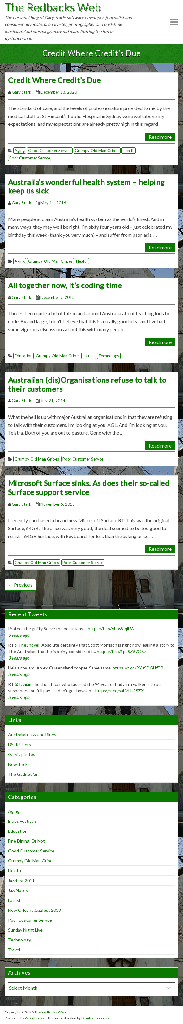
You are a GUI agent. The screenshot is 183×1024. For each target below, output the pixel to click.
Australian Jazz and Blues (32, 734)
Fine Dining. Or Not (26, 840)
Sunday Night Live (25, 930)
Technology (108, 355)
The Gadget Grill (24, 774)
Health (128, 150)
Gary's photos (21, 754)
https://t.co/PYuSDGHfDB (138, 667)
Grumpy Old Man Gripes (97, 150)
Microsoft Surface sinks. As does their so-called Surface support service (88, 487)
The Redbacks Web (53, 7)
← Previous (20, 585)
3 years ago (18, 635)
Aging (20, 150)
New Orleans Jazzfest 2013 (34, 910)
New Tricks (19, 764)
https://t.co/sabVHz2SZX (119, 690)
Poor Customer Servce (29, 157)
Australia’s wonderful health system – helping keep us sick (86, 186)
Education (23, 355)
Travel (14, 949)
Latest (89, 355)
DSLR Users (19, 744)
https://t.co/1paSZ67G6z (121, 651)
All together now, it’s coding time (65, 285)
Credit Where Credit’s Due (54, 79)
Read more (160, 137)
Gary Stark (21, 92)
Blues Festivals (22, 821)
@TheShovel (27, 645)
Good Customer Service (49, 150)
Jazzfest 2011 (21, 880)
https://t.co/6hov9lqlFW (111, 628)
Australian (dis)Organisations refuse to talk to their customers (87, 384)
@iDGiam (23, 684)
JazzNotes (18, 890)
